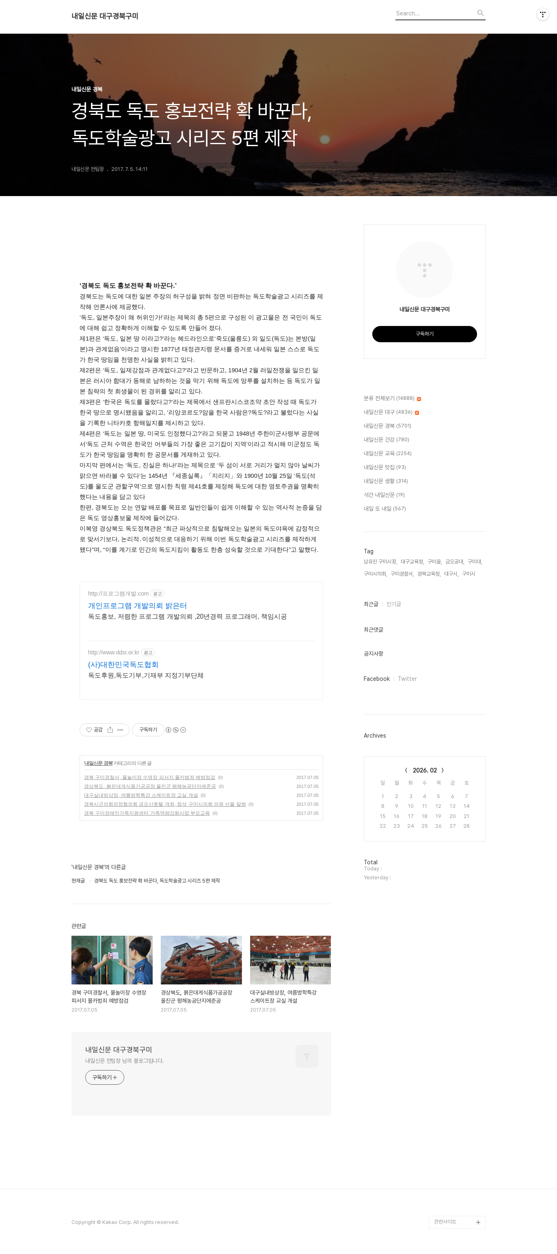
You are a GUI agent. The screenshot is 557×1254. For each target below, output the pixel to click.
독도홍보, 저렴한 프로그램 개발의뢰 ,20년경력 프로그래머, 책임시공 (187, 616)
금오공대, (454, 562)
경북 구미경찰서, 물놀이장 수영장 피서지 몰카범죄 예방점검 (149, 777)
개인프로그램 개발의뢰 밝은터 (137, 606)
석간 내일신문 (384, 495)
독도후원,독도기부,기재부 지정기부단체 (146, 675)
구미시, (469, 574)
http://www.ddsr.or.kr (113, 652)
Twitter (407, 679)
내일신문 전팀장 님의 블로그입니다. (124, 1061)
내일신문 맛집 (385, 468)
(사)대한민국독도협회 (123, 664)
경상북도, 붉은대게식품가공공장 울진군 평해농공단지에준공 (150, 786)
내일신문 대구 (391, 412)
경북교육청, (429, 574)
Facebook (377, 679)
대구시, (451, 574)
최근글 (371, 604)
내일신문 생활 (386, 481)
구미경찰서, (402, 574)
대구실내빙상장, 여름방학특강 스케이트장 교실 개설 (141, 795)
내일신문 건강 (386, 440)
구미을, (434, 562)
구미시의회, (375, 574)
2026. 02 (425, 770)
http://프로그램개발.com (118, 593)
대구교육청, (412, 562)
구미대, (475, 562)
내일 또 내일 (385, 509)
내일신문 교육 (388, 454)
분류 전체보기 (392, 399)
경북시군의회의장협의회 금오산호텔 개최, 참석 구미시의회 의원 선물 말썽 (165, 804)
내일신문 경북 (98, 763)
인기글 (393, 604)
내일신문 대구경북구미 (104, 16)
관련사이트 (445, 1222)
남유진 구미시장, (380, 562)
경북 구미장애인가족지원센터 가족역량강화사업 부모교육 (147, 813)
